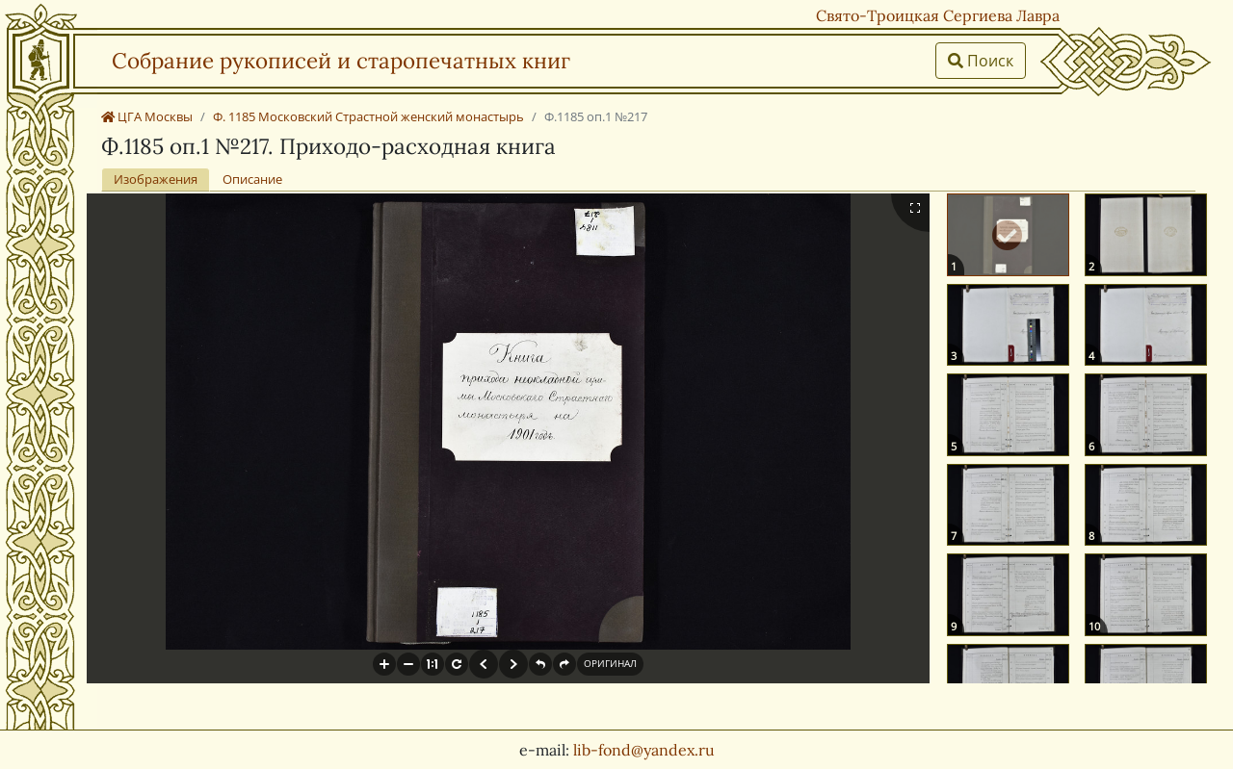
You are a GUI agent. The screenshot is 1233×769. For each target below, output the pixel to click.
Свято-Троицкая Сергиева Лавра (938, 15)
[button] (384, 664)
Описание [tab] (252, 179)
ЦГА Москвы (147, 116)
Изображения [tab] (155, 179)
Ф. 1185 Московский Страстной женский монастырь (368, 116)
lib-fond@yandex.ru (644, 749)
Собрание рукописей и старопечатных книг (341, 60)
